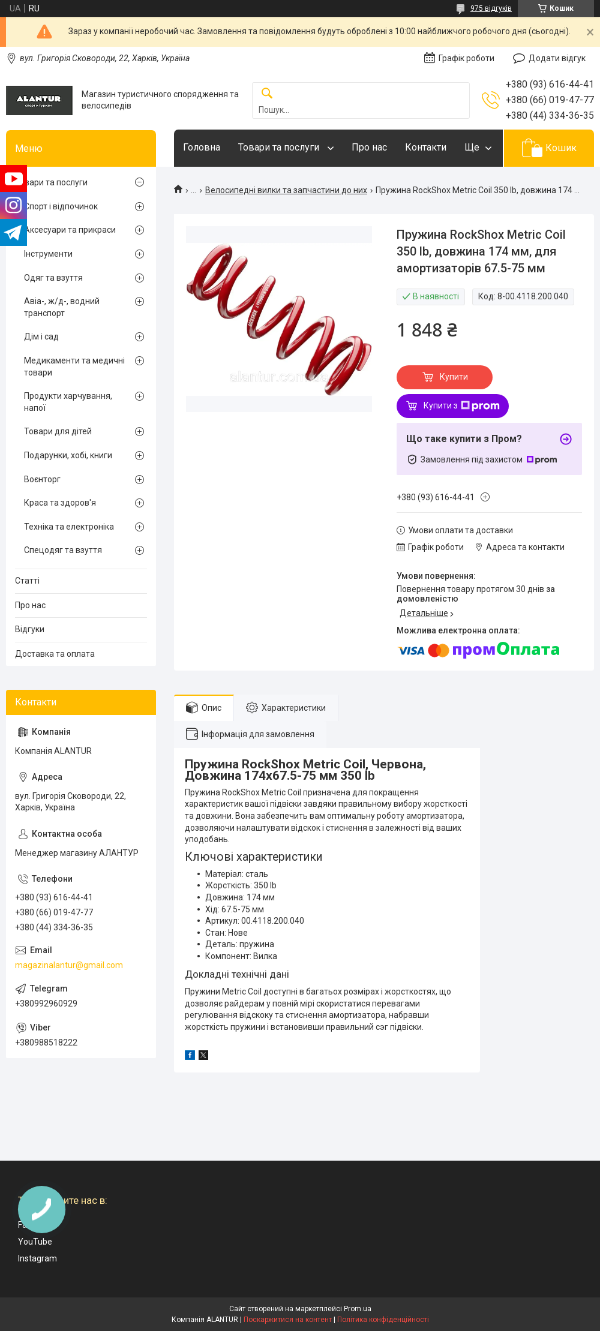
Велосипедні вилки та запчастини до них (286, 190)
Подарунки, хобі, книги (68, 455)
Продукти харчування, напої (68, 402)
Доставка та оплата (55, 654)
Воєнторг (42, 479)
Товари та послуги (280, 147)
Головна (201, 147)
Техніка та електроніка (69, 526)
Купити (454, 376)
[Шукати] (267, 94)
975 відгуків (491, 8)
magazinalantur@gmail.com (69, 965)
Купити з (462, 406)
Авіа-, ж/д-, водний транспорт (62, 307)
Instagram (37, 1258)
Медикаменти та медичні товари (74, 366)
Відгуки (29, 629)
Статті (27, 580)
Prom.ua (357, 1309)
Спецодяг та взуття (63, 550)
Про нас (369, 147)
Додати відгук (557, 58)
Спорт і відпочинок (61, 206)
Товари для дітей (58, 431)
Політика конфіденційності (383, 1319)
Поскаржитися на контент (288, 1319)
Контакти (425, 147)
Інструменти (48, 254)
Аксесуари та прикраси (70, 230)
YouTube (35, 1241)
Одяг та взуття (53, 278)
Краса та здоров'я (60, 502)
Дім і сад (41, 336)
